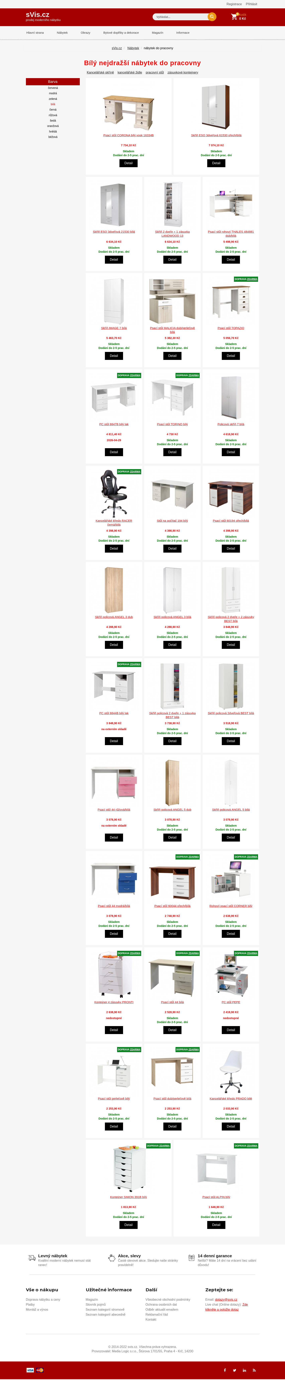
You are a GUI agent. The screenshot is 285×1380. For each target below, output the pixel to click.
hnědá (53, 132)
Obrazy (83, 32)
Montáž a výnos (37, 1310)
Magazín (153, 32)
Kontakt (151, 1320)
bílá (53, 105)
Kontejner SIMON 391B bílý (128, 1197)
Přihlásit (251, 4)
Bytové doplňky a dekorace (118, 32)
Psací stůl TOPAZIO (231, 328)
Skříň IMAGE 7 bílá (114, 328)
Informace (178, 32)
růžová (53, 116)
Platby (30, 1305)
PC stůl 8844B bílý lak (114, 714)
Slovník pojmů (96, 1305)
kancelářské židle (130, 73)
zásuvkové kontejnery (183, 73)
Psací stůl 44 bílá (172, 1003)
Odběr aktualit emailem (162, 1310)
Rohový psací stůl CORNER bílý (230, 906)
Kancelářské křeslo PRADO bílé (231, 1099)
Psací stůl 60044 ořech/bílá (172, 906)
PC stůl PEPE (231, 1003)
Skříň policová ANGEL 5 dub (172, 810)
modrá (53, 94)
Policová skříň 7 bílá (231, 425)
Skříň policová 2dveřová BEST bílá (231, 714)
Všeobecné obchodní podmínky (168, 1300)
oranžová (53, 126)
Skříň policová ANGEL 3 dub (114, 617)
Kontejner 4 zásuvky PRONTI (113, 1003)
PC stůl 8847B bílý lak (114, 425)
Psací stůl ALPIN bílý (216, 1197)
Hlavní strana (34, 32)
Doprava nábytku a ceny (43, 1300)
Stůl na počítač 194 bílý (172, 521)
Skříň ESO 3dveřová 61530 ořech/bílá (216, 136)
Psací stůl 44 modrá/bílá (114, 906)
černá (52, 110)
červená (53, 88)
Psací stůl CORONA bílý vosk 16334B (128, 136)
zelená (53, 99)
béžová (52, 137)
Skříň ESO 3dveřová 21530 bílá (114, 232)
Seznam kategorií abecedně (105, 1315)
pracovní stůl (155, 73)
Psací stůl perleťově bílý (114, 1099)
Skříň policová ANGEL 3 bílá (172, 617)
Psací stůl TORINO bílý (172, 425)
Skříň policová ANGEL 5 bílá (231, 810)
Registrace (234, 4)
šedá (53, 121)
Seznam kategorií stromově (105, 1310)
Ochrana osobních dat (161, 1305)
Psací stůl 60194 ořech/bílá (231, 521)
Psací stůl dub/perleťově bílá (172, 1099)
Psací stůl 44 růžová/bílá (114, 810)
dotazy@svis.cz (226, 1300)
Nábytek (60, 32)
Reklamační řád (157, 1315)
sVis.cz (43, 15)
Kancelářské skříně (100, 73)
